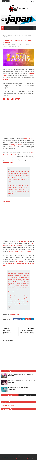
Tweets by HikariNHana (7, 405)
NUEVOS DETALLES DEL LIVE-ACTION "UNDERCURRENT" (18, 388)
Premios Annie (14, 314)
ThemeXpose (31, 458)
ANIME (9, 45)
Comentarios (27, 395)
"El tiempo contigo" (15, 245)
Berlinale (19, 261)
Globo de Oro (28, 139)
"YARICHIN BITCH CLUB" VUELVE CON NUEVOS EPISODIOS (20, 375)
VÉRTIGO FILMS (8, 163)
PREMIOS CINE (15, 46)
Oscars (5, 80)
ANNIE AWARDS (7, 46)
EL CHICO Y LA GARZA (11, 99)
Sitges (30, 155)
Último (9, 395)
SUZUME (6, 202)
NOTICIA (9, 35)
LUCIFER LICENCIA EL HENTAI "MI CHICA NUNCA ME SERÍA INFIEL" (21, 381)
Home (4, 35)
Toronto (14, 155)
